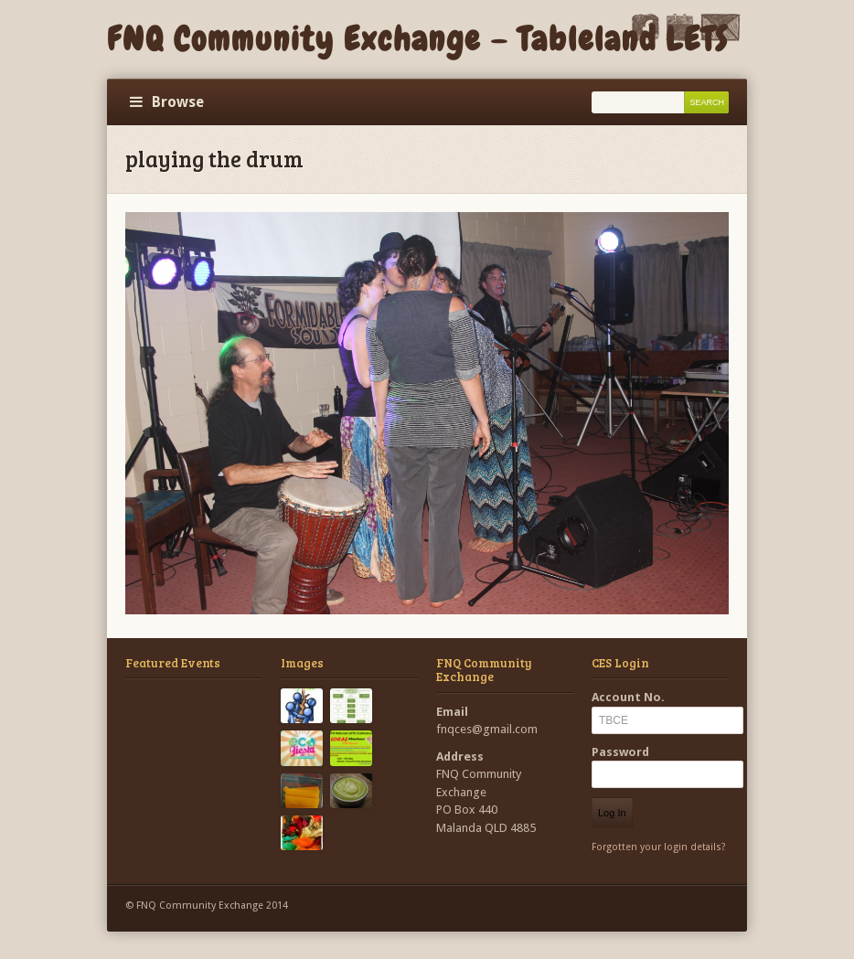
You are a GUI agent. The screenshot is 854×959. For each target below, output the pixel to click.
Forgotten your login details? (659, 847)
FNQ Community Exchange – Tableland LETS (418, 39)
